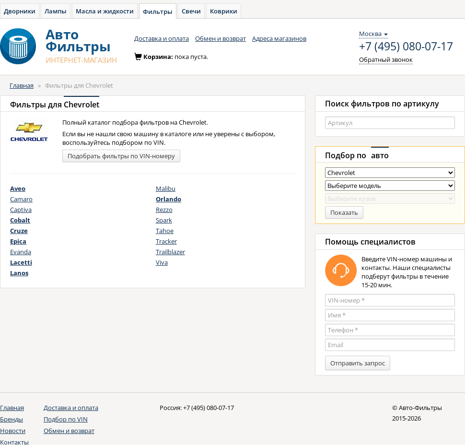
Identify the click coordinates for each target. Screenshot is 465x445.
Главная (22, 85)
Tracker (166, 241)
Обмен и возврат (220, 38)
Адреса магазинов (279, 38)
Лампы (56, 11)
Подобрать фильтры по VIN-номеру (121, 156)
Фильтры (158, 11)
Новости (12, 430)
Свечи (191, 11)
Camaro (21, 199)
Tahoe (165, 230)
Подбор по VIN (66, 419)
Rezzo (164, 209)
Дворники (19, 11)
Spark (164, 220)
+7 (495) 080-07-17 (406, 46)
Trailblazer (170, 251)
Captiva (21, 209)
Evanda (20, 251)
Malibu (165, 188)
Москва (373, 33)
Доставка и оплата (161, 38)
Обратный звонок (386, 59)
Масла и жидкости (105, 11)
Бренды (11, 419)
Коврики (223, 11)
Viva (162, 262)
